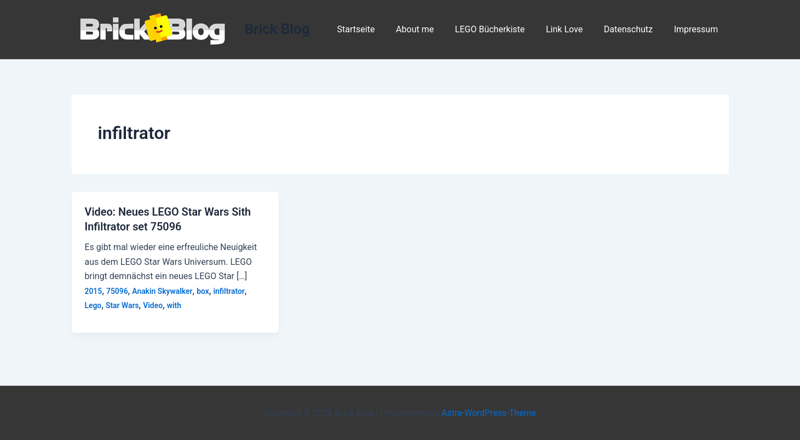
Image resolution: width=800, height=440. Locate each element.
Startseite (376, 29)
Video (153, 304)
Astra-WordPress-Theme (489, 412)
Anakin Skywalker (163, 290)
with (175, 304)
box (204, 290)
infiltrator (230, 290)
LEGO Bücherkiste (502, 29)
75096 (117, 290)
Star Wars (122, 304)
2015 (93, 290)
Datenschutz (633, 29)
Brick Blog (277, 29)
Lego (93, 304)
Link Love (573, 29)
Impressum (698, 29)
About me (431, 29)
